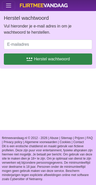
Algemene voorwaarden (41, 142)
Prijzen (79, 138)
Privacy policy (13, 142)
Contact (78, 142)
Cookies (65, 142)
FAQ (90, 138)
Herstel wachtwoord (48, 58)
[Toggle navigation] (8, 5)
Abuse (54, 138)
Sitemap (66, 138)
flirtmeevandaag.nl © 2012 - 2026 (25, 138)
